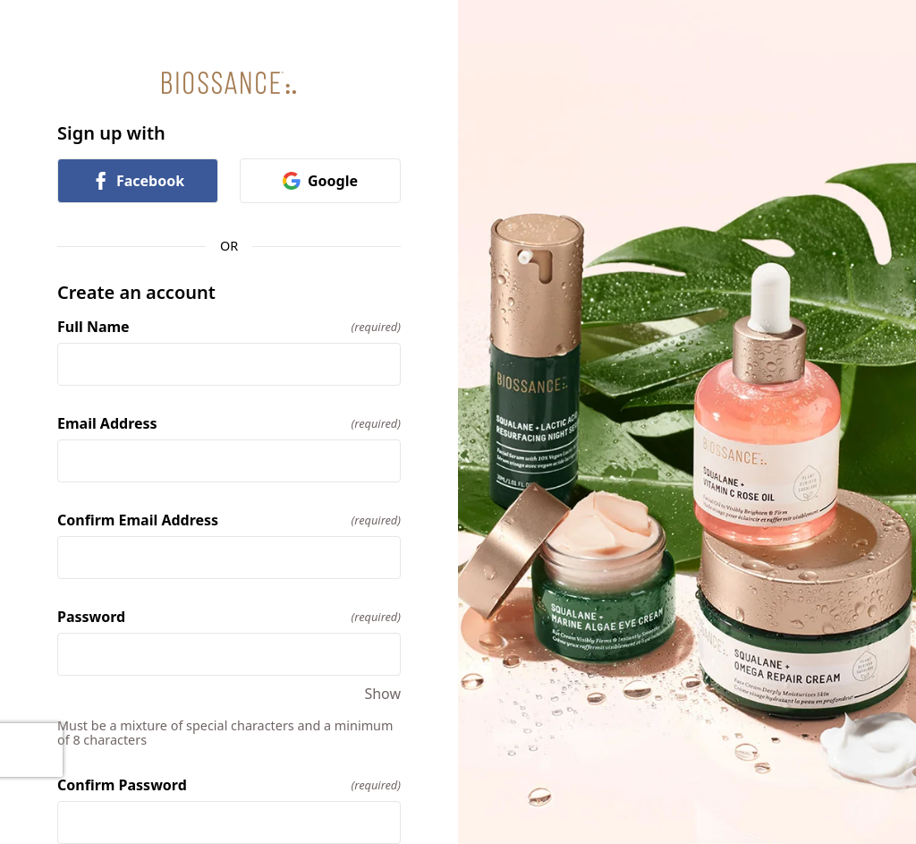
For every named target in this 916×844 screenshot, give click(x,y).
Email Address (229, 423)
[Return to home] (229, 83)
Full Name (229, 327)
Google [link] (320, 181)
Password (229, 617)
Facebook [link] (137, 181)
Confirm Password (229, 785)
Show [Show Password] (382, 693)
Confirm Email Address (229, 520)
